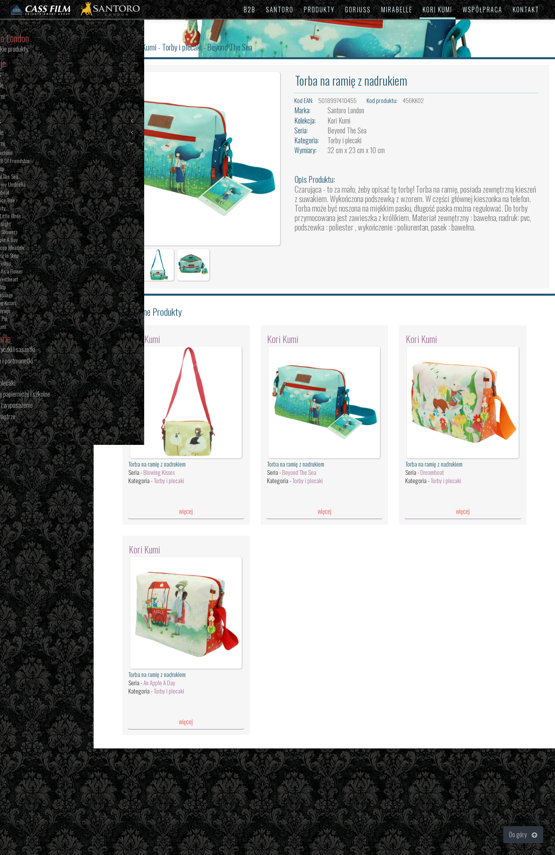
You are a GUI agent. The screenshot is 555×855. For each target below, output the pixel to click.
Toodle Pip (32, 319)
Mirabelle (60, 133)
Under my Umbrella (41, 185)
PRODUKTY (319, 9)
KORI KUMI (437, 9)
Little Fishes (34, 264)
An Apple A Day (37, 240)
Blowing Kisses (37, 304)
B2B (250, 9)
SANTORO (279, 9)
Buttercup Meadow (41, 248)
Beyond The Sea (38, 177)
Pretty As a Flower (40, 272)
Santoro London (355, 110)
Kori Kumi (60, 144)
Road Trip (31, 288)
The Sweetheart (38, 280)
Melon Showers (37, 232)
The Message (35, 296)
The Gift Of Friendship (43, 161)
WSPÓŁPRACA (482, 9)
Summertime (35, 154)
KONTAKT (526, 9)
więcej (200, 497)
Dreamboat (33, 193)
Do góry (523, 834)
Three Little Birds (39, 217)
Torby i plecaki (199, 47)
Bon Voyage (34, 311)
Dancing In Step (38, 256)
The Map (31, 169)
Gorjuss (60, 121)
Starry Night (34, 225)
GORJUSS (358, 9)
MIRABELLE (396, 9)
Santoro (130, 47)
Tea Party (31, 209)
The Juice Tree (36, 201)
